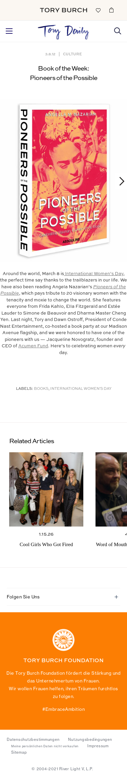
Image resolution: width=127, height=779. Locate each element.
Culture (72, 53)
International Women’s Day (93, 274)
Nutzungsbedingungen (90, 739)
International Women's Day (80, 389)
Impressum (98, 746)
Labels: (24, 389)
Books (41, 389)
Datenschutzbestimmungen (33, 739)
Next (118, 181)
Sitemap (19, 752)
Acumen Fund (33, 346)
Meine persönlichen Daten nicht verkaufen (45, 746)
